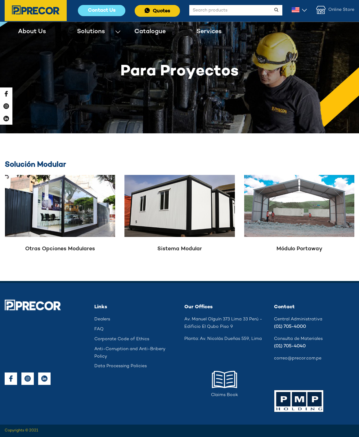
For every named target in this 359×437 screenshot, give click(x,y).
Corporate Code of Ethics (121, 339)
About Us (32, 31)
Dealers (102, 319)
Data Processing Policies (120, 366)
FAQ (99, 329)
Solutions (91, 31)
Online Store (335, 10)
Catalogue (150, 31)
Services (209, 31)
